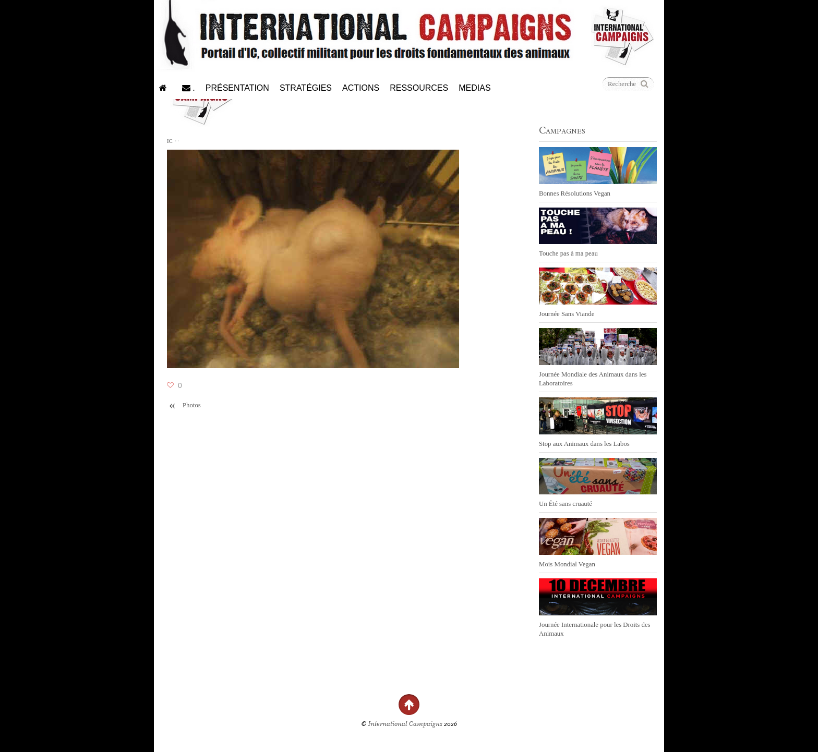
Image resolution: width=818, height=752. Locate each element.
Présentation (237, 87)
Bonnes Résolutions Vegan (574, 193)
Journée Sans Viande (566, 314)
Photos (184, 405)
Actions (360, 87)
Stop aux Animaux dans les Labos (584, 443)
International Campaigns (405, 724)
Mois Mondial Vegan (567, 564)
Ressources (419, 87)
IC (170, 141)
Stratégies (306, 87)
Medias (474, 87)
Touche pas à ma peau (568, 253)
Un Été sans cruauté (565, 503)
